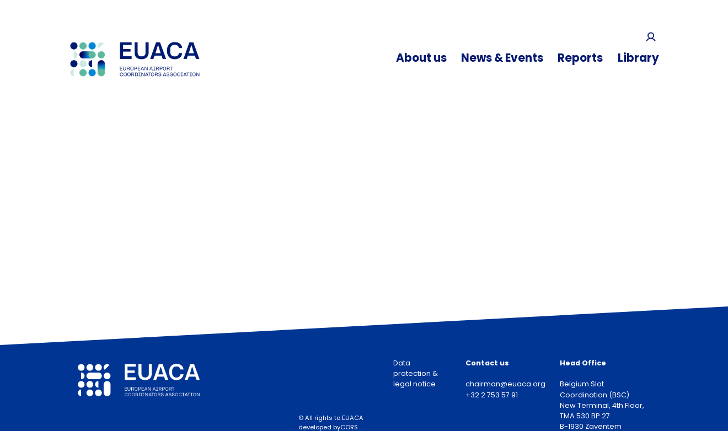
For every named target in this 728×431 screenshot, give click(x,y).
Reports (580, 58)
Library (638, 58)
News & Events (502, 58)
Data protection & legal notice (415, 373)
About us (421, 58)
